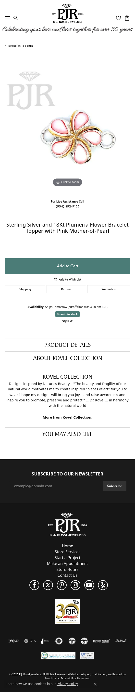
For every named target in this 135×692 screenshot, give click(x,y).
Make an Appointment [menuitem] (67, 563)
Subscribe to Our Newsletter (67, 474)
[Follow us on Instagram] (75, 585)
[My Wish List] (118, 18)
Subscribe (114, 486)
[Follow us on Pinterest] (62, 585)
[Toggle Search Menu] (16, 18)
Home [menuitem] (67, 546)
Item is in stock (67, 314)
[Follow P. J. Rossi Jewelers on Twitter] (48, 585)
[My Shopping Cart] (127, 18)
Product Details (67, 344)
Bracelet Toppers (20, 46)
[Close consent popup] (95, 684)
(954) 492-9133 (67, 206)
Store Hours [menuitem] (67, 569)
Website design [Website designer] (77, 674)
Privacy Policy (67, 684)
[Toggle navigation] (6, 18)
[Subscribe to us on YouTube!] (89, 585)
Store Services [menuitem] (67, 551)
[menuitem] (13, 641)
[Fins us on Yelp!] (103, 585)
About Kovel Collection (67, 358)
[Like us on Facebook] (34, 585)
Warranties (108, 289)
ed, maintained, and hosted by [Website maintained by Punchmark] (106, 674)
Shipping (25, 289)
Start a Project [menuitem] (67, 557)
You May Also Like (67, 434)
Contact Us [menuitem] (67, 575)
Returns (66, 289)
